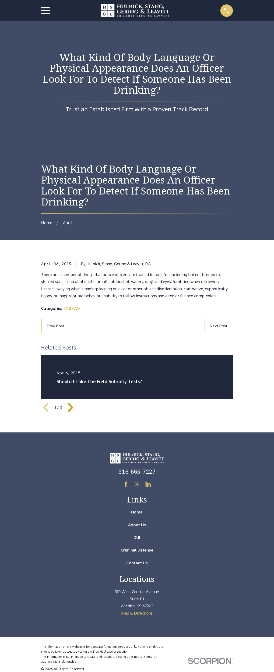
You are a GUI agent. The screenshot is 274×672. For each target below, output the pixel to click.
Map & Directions (137, 613)
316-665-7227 (137, 471)
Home (137, 511)
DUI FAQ (72, 308)
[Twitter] (137, 484)
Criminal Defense (137, 550)
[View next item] (70, 407)
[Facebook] (126, 484)
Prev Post (55, 325)
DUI (136, 537)
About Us (137, 524)
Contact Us (137, 562)
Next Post (218, 325)
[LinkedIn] (148, 484)
